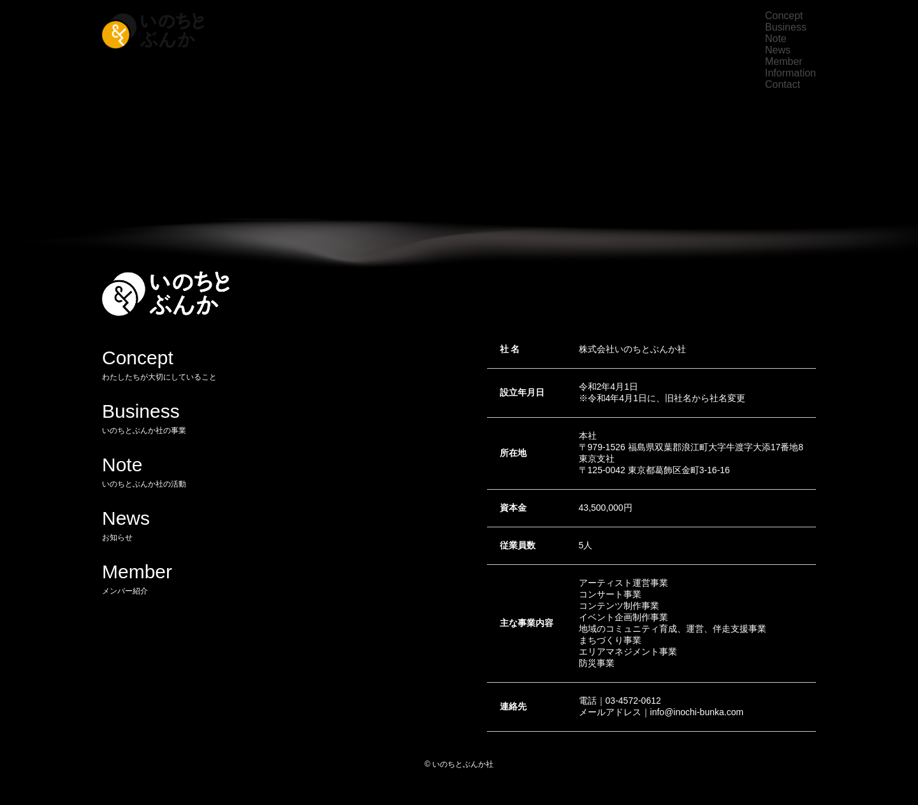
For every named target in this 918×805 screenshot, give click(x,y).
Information (790, 73)
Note (776, 38)
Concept (784, 15)
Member (784, 61)
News (777, 50)
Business (785, 27)
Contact (782, 84)
